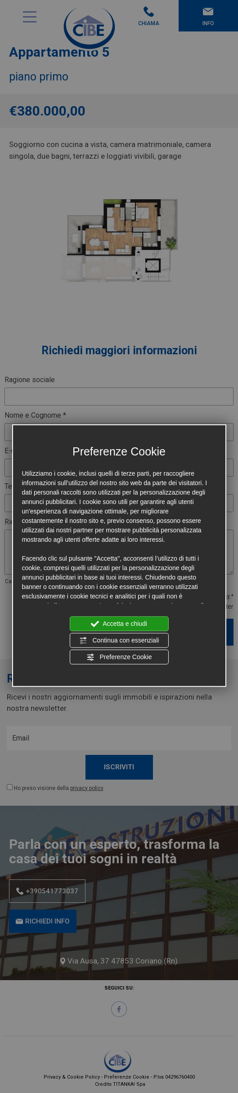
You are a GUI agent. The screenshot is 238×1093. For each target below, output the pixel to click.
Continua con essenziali (119, 641)
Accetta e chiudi (119, 624)
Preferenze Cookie (119, 657)
